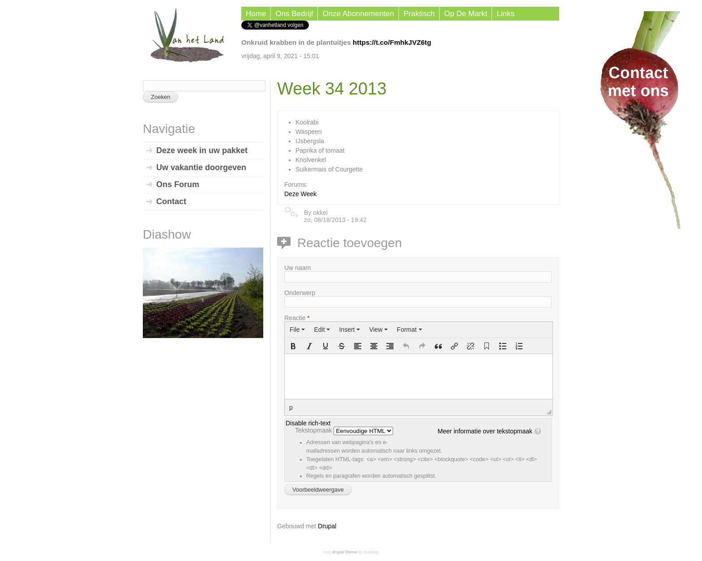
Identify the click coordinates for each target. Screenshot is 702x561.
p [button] (291, 407)
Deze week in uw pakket (202, 150)
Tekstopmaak (314, 430)
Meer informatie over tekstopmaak (484, 431)
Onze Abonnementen (358, 13)
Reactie (297, 317)
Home (256, 13)
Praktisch (419, 13)
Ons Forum (177, 184)
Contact (171, 201)
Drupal (327, 526)
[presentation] (297, 329)
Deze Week (300, 193)
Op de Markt (465, 13)
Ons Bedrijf (294, 13)
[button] (293, 346)
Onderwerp (299, 292)
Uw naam (297, 267)
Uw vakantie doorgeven (201, 167)
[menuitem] (297, 329)
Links (505, 13)
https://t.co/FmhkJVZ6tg (392, 42)
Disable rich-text (308, 423)
